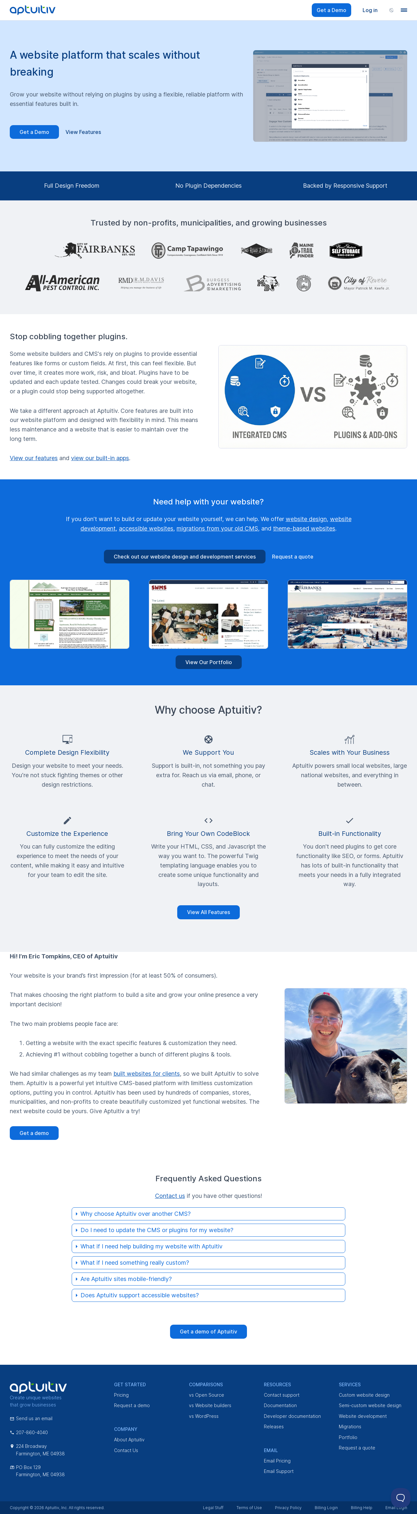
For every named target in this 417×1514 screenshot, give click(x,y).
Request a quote (292, 556)
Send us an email (31, 1418)
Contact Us (126, 1450)
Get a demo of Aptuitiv (208, 1331)
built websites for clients (146, 1073)
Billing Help (361, 1507)
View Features (83, 132)
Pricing (121, 1395)
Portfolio (348, 1437)
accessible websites (146, 528)
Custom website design (364, 1395)
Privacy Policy (288, 1507)
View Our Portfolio (208, 662)
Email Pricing (277, 1460)
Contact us (170, 1195)
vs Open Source (206, 1395)
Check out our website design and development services (185, 556)
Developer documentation (292, 1416)
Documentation (280, 1405)
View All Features (208, 912)
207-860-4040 (29, 1432)
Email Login (396, 1507)
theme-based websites (304, 528)
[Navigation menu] (404, 10)
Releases (274, 1426)
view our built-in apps (100, 458)
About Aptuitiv (129, 1439)
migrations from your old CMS (217, 528)
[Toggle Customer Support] (400, 1497)
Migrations (350, 1426)
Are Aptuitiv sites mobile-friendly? (126, 1278)
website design (306, 519)
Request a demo (132, 1405)
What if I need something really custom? (134, 1262)
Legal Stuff (213, 1507)
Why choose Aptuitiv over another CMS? (135, 1213)
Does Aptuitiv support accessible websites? (139, 1295)
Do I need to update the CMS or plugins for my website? (156, 1230)
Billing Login (326, 1507)
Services (350, 1384)
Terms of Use (249, 1507)
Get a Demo (331, 10)
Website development (363, 1416)
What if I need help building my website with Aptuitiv (151, 1246)
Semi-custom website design (370, 1405)
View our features (34, 458)
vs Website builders (210, 1405)
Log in (370, 10)
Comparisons (206, 1384)
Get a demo (34, 1133)
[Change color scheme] (391, 10)
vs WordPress (204, 1416)
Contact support (281, 1395)
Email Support (279, 1471)
